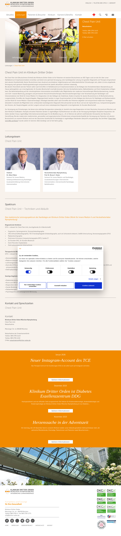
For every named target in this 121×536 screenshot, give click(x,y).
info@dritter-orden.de (12, 515)
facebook (7, 521)
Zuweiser (63, 57)
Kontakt (78, 15)
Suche (100, 14)
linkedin (27, 521)
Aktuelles (10, 15)
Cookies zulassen (88, 285)
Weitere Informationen (61, 380)
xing (22, 521)
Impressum (15, 525)
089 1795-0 (14, 513)
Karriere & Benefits (65, 15)
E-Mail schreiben (87, 37)
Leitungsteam (17, 57)
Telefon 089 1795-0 (100, 3)
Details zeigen (93, 279)
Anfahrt (112, 3)
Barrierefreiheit (27, 525)
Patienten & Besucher (37, 15)
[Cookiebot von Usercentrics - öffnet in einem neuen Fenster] (93, 248)
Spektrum (35, 57)
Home (6, 525)
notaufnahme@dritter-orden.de (20, 340)
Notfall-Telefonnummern (94, 14)
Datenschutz (40, 525)
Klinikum (51, 15)
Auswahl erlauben (60, 285)
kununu (33, 521)
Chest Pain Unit (19, 65)
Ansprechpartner (106, 14)
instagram (12, 521)
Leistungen (20, 15)
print (17, 521)
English (88, 3)
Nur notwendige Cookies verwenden (32, 285)
